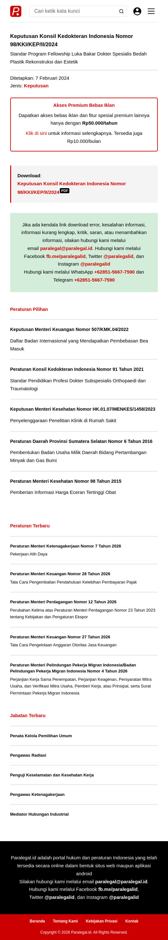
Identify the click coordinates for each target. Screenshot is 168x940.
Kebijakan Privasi (101, 921)
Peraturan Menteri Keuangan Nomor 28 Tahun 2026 (60, 573)
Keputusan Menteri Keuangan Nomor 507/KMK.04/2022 (69, 329)
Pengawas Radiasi (28, 755)
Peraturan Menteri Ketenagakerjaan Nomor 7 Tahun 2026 (65, 546)
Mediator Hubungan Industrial (39, 814)
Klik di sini (36, 133)
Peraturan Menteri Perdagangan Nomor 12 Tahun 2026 (63, 601)
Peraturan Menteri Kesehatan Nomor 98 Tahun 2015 (66, 481)
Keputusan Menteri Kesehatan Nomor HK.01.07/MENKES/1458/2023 (83, 409)
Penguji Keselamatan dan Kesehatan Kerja (52, 775)
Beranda (37, 921)
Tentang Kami (65, 921)
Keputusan (36, 85)
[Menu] (151, 11)
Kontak (131, 921)
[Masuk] (137, 11)
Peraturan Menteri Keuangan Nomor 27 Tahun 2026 (60, 637)
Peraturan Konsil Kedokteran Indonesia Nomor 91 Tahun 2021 (77, 369)
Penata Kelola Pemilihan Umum (41, 735)
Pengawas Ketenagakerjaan (37, 794)
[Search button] (121, 11)
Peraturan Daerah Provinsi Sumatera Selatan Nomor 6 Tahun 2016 (81, 441)
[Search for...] (72, 11)
